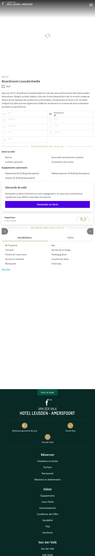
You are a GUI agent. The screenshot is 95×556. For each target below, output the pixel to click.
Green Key (70, 427)
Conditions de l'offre (47, 514)
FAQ (47, 526)
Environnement (47, 508)
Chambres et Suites (47, 461)
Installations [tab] (24, 237)
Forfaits (47, 467)
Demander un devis (47, 204)
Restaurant (48, 473)
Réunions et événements (47, 479)
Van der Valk (47, 439)
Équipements (47, 495)
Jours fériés (47, 501)
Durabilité (47, 520)
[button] (5, 231)
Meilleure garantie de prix (24, 427)
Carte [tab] (70, 237)
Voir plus (6, 269)
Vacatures (47, 532)
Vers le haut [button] (47, 392)
